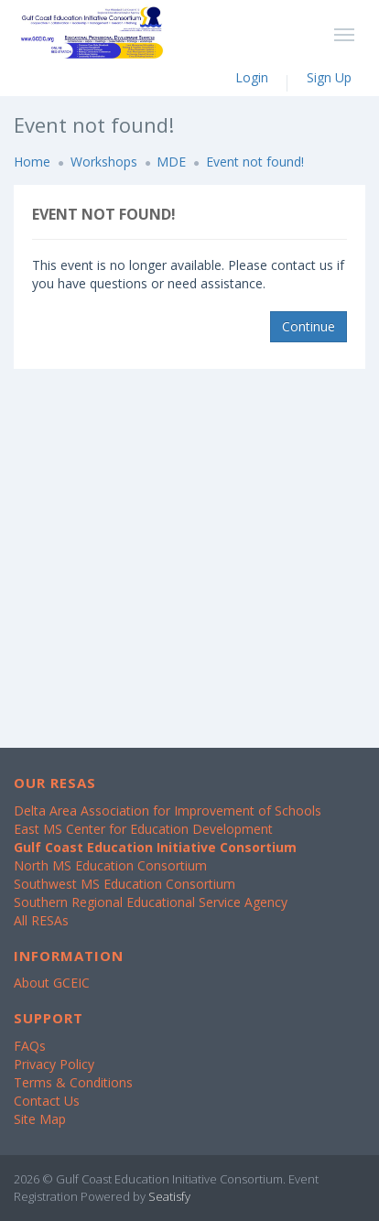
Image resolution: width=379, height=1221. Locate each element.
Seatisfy (169, 1196)
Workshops (103, 161)
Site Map (40, 1119)
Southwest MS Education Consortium (124, 883)
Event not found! (255, 161)
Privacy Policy (54, 1064)
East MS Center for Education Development (143, 828)
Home (32, 161)
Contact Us (47, 1100)
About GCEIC (52, 982)
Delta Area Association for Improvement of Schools (167, 810)
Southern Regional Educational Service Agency (150, 902)
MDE (171, 161)
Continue (308, 326)
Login (251, 77)
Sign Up (329, 77)
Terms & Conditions (73, 1082)
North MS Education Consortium (110, 865)
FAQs (30, 1045)
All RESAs (41, 920)
